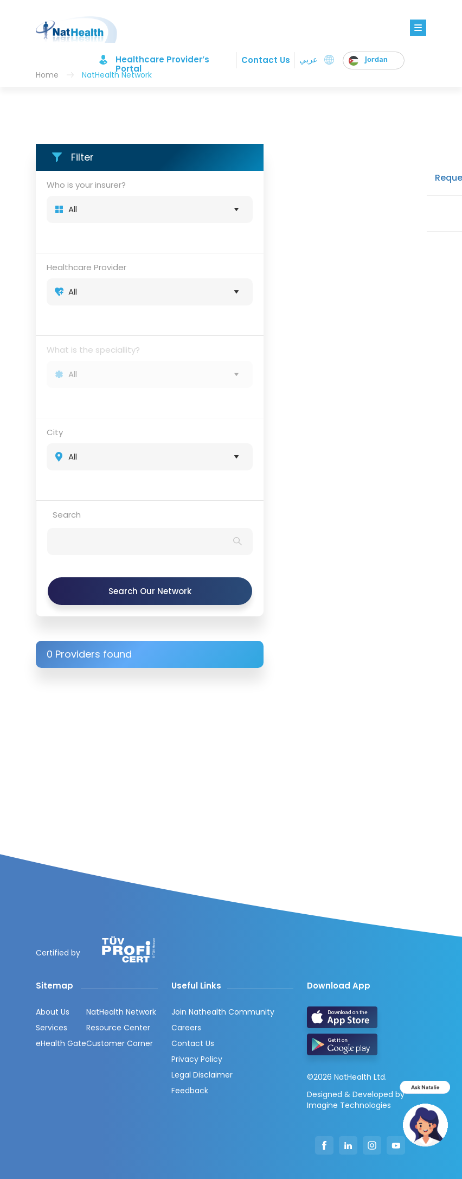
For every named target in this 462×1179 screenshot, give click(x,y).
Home (47, 74)
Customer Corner (119, 1043)
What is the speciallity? (93, 349)
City (55, 432)
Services (51, 1027)
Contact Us (265, 60)
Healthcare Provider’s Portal (162, 60)
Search (67, 514)
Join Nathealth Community (222, 1011)
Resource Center (118, 1027)
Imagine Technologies (349, 1105)
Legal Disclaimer (202, 1074)
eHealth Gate (61, 1043)
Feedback (189, 1090)
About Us (52, 1011)
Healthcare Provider (86, 267)
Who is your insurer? (86, 184)
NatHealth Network (121, 1011)
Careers (186, 1027)
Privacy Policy (196, 1059)
